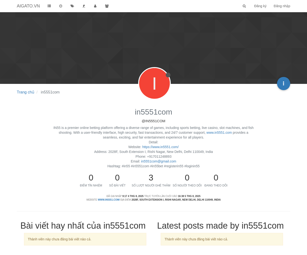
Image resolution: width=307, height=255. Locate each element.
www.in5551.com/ (109, 199)
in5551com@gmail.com (158, 161)
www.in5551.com (219, 132)
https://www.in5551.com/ (160, 147)
